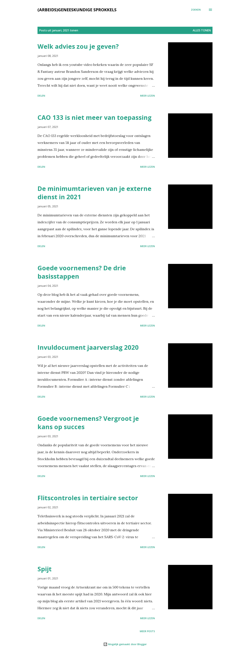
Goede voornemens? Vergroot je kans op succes (88, 422)
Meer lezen (147, 95)
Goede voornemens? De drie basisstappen (82, 272)
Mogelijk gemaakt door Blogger (125, 644)
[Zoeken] (196, 10)
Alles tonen (202, 30)
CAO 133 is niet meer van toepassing (95, 117)
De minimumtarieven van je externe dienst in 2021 (94, 192)
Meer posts (147, 631)
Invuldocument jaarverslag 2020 (88, 347)
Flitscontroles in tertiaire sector (88, 498)
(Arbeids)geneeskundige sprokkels (77, 9)
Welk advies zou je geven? (78, 46)
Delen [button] (41, 95)
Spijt (45, 569)
